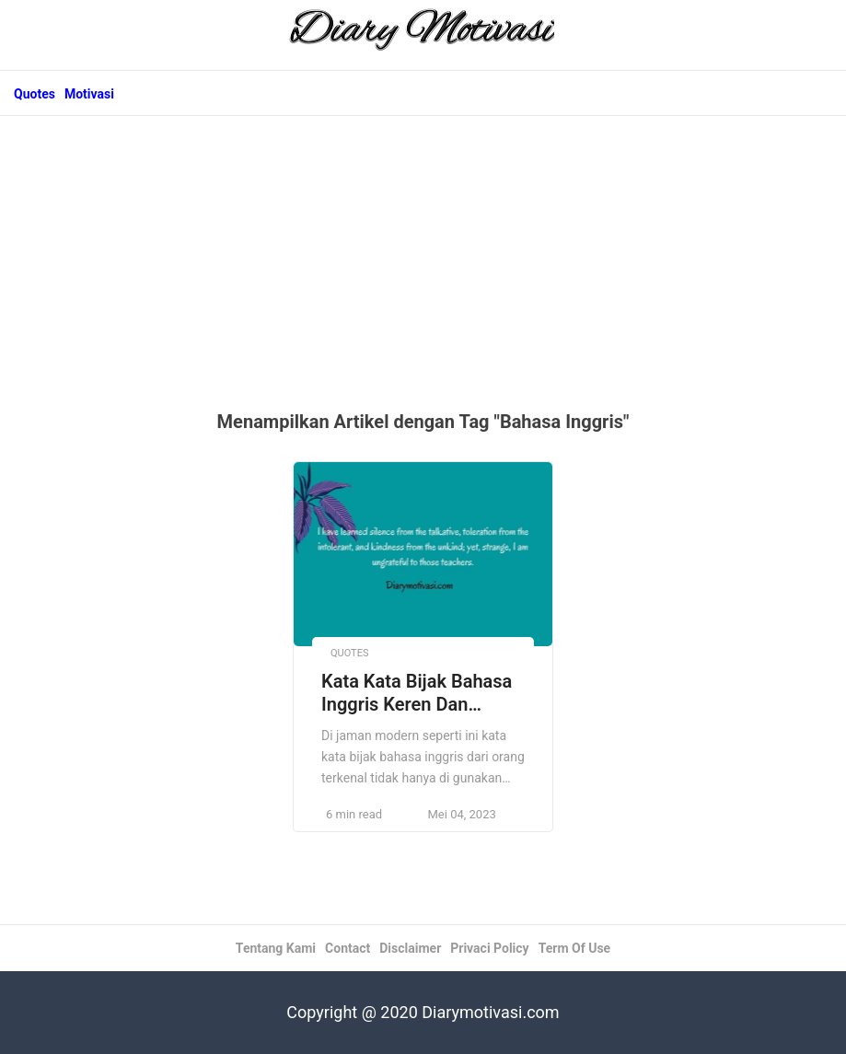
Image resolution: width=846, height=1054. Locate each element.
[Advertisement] (423, 272)
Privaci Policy (489, 948)
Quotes (34, 94)
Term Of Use (574, 948)
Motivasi (89, 94)
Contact (347, 948)
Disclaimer (410, 948)
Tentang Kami (276, 948)
